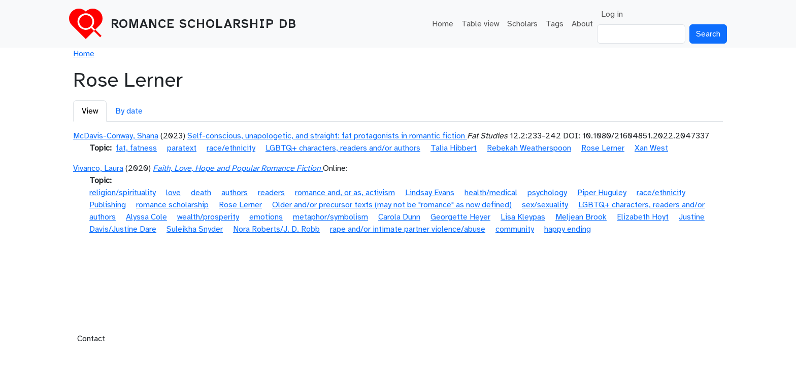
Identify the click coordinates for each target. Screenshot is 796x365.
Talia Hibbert (453, 148)
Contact (91, 339)
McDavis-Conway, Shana (115, 136)
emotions (266, 217)
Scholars (522, 24)
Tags (554, 24)
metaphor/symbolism (330, 217)
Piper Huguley (601, 193)
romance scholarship (172, 205)
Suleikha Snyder (195, 229)
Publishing (107, 205)
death (201, 193)
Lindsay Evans (429, 193)
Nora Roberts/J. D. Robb (276, 229)
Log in (612, 14)
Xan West (651, 148)
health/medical (491, 193)
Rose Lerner (602, 148)
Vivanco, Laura (98, 168)
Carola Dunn (399, 217)
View (90, 111)
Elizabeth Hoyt (643, 217)
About (582, 24)
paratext (181, 148)
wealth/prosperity (208, 217)
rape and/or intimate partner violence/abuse (407, 229)
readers (271, 193)
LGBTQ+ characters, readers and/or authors (343, 148)
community (514, 229)
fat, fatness (136, 148)
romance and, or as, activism (345, 193)
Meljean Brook (581, 217)
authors (234, 193)
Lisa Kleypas (523, 217)
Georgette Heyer (460, 217)
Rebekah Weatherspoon (529, 148)
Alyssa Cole (146, 217)
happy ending (567, 229)
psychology (547, 193)
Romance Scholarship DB (203, 23)
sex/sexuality (545, 205)
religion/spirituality (122, 193)
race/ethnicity (231, 148)
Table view (480, 24)
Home (442, 24)
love (173, 193)
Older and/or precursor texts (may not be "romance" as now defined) (392, 205)
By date (129, 111)
